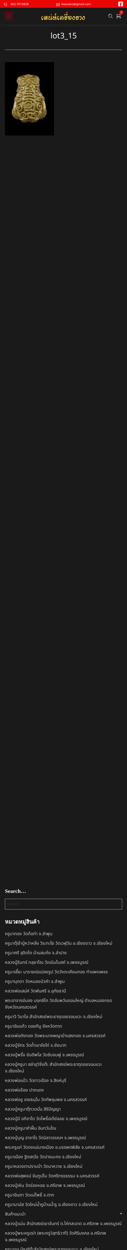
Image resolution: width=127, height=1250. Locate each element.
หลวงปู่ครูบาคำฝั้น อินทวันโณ (30, 1128)
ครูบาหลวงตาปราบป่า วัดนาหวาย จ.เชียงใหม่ (43, 1166)
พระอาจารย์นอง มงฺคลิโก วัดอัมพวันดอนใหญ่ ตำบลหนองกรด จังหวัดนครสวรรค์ (58, 1004)
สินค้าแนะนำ (15, 1214)
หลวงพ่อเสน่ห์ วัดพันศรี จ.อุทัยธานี (35, 991)
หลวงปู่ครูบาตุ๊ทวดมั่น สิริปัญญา (33, 1109)
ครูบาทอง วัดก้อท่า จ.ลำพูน (28, 934)
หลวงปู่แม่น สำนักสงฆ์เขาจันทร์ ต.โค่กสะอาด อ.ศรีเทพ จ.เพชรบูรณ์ (63, 1223)
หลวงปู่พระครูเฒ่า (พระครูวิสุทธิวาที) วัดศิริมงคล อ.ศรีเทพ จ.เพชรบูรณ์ (55, 1236)
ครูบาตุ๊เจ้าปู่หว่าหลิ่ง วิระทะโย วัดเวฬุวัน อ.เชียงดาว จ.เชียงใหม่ (58, 943)
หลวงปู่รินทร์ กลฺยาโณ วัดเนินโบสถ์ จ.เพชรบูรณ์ (46, 962)
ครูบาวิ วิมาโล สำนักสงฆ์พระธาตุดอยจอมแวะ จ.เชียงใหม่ (53, 1016)
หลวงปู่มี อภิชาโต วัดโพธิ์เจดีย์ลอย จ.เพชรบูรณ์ (46, 1118)
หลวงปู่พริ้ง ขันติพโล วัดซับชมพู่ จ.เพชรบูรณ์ (44, 1055)
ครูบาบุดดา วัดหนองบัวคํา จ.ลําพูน (35, 981)
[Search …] (110, 16)
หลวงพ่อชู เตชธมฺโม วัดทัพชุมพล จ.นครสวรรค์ (46, 1099)
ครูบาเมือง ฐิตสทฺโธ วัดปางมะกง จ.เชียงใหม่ (43, 1157)
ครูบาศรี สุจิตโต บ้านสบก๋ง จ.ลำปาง (36, 953)
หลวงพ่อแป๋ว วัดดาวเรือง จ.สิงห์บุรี (35, 1080)
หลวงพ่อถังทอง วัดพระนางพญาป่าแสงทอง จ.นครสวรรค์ (55, 1036)
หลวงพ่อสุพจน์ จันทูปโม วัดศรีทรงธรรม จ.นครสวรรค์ (52, 1176)
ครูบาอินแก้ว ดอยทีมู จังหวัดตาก (33, 1026)
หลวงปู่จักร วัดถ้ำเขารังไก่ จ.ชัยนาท (35, 1045)
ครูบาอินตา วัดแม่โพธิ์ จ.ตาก (29, 1195)
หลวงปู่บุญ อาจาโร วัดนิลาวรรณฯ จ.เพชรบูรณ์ (45, 1138)
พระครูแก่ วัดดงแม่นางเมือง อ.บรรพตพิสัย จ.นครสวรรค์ (54, 1147)
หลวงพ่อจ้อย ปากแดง (24, 1090)
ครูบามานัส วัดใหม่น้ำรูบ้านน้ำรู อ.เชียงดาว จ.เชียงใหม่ (51, 1204)
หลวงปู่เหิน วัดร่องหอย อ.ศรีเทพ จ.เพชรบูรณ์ (45, 1185)
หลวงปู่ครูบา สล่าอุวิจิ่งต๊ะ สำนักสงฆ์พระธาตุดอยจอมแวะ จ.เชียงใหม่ (53, 1067)
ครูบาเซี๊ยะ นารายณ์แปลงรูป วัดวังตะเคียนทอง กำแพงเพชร (56, 972)
